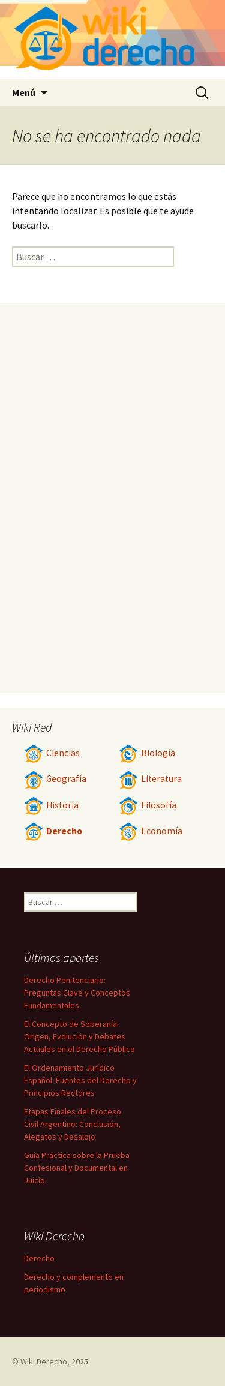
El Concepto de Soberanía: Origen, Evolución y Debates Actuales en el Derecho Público (79, 1036)
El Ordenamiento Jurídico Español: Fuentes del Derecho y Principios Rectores (80, 1080)
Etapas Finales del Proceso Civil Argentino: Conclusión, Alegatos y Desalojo (72, 1124)
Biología (147, 753)
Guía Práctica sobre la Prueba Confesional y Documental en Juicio (77, 1168)
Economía (150, 831)
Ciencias (52, 753)
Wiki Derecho (43, 1361)
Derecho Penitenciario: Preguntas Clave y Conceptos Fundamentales (77, 993)
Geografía (55, 778)
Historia (51, 805)
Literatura (150, 778)
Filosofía (147, 805)
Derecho (53, 831)
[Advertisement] (112, 498)
